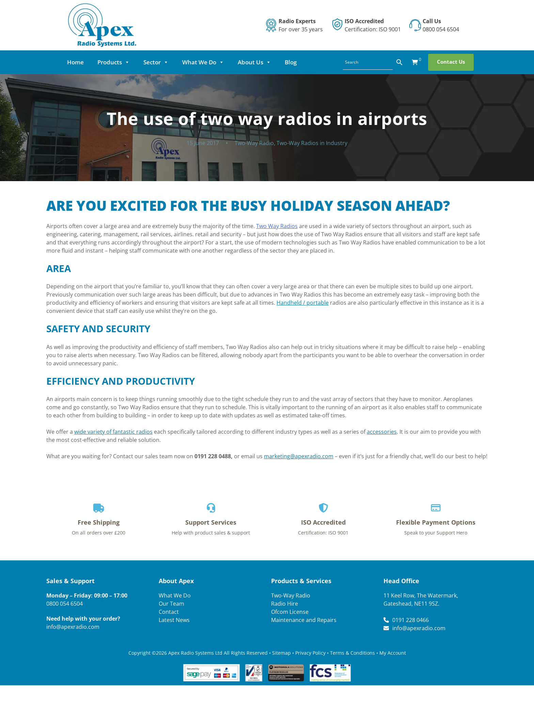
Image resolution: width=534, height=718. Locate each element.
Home (83, 62)
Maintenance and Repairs (303, 620)
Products (121, 62)
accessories (382, 431)
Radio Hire (284, 603)
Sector (163, 62)
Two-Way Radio (254, 143)
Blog (298, 62)
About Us (262, 62)
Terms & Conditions (352, 653)
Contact (169, 612)
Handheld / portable (303, 302)
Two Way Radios (277, 226)
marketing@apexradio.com (298, 456)
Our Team (171, 603)
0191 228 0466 (410, 620)
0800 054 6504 (441, 29)
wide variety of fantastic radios (113, 431)
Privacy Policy (310, 653)
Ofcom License (290, 612)
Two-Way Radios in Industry (312, 143)
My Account (392, 653)
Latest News (174, 620)
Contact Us (443, 61)
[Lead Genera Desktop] (102, 24)
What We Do (211, 62)
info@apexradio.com (72, 627)
